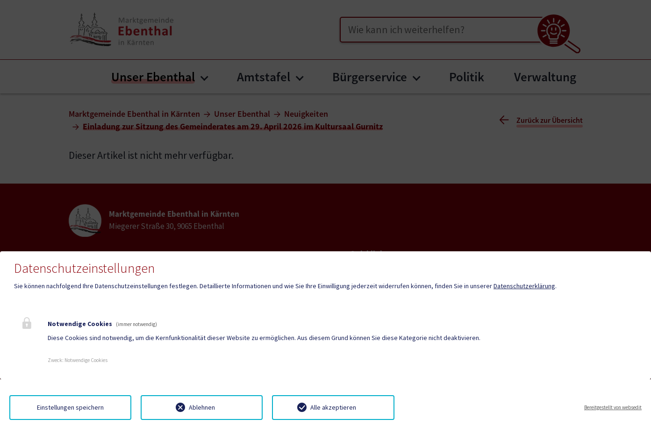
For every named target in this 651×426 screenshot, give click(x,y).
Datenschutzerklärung (524, 286)
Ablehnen (202, 407)
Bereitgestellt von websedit (613, 407)
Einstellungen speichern (70, 407)
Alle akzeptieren (333, 407)
